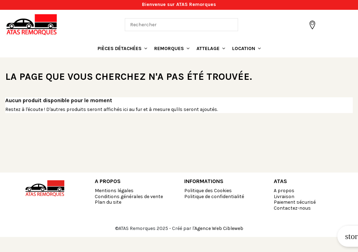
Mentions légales (114, 190)
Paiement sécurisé (295, 202)
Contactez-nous (292, 208)
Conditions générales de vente (129, 196)
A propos (284, 190)
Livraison (284, 196)
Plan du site (108, 202)
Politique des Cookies (208, 190)
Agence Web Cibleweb (218, 228)
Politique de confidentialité (214, 196)
